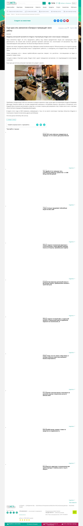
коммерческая (29, 7)
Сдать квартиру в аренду (70, 11)
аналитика (65, 7)
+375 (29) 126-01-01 (54, 512)
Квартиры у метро (57, 11)
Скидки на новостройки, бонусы (15, 11)
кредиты (51, 7)
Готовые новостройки (32, 11)
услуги (58, 7)
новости (38, 7)
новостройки (10, 7)
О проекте (21, 505)
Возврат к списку (11, 119)
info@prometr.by (22, 514)
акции (44, 7)
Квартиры (19, 7)
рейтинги (73, 7)
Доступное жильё (45, 11)
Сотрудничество (30, 505)
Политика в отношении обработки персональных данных (52, 505)
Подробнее (72, 168)
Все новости (72, 502)
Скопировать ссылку (63, 28)
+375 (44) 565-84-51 (30, 511)
